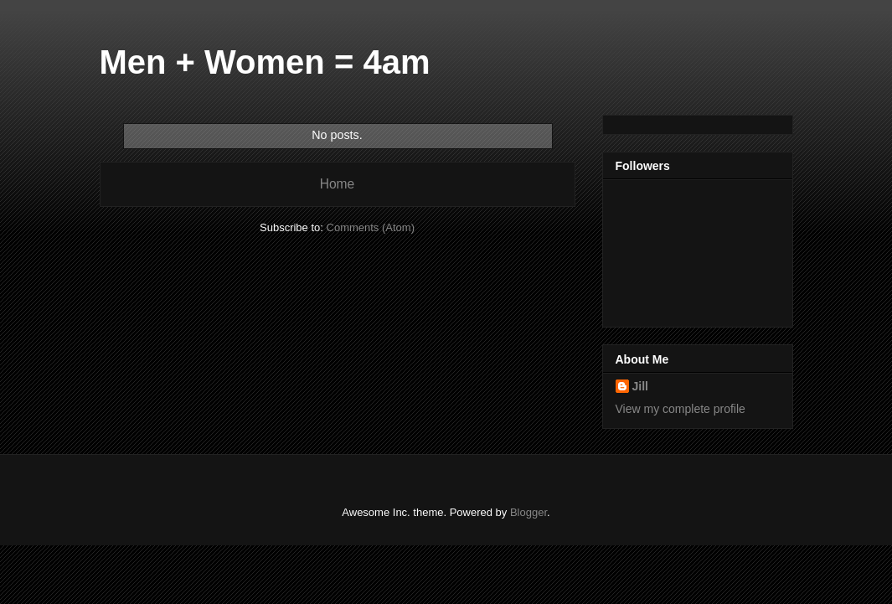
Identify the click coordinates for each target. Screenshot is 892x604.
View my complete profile (680, 409)
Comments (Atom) (371, 227)
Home (337, 184)
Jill (640, 386)
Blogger (528, 512)
